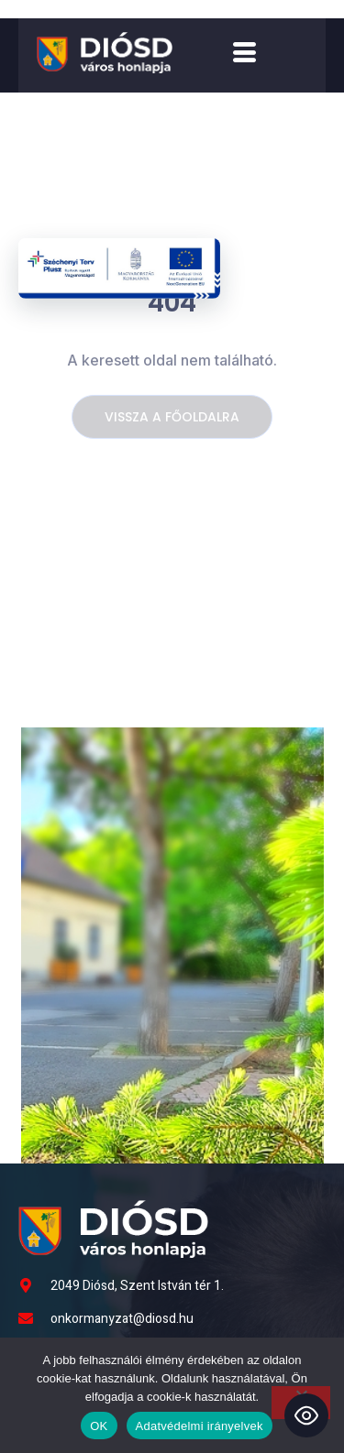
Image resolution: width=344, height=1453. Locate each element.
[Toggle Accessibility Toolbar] (306, 1415)
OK (98, 1426)
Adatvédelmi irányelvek (199, 1426)
